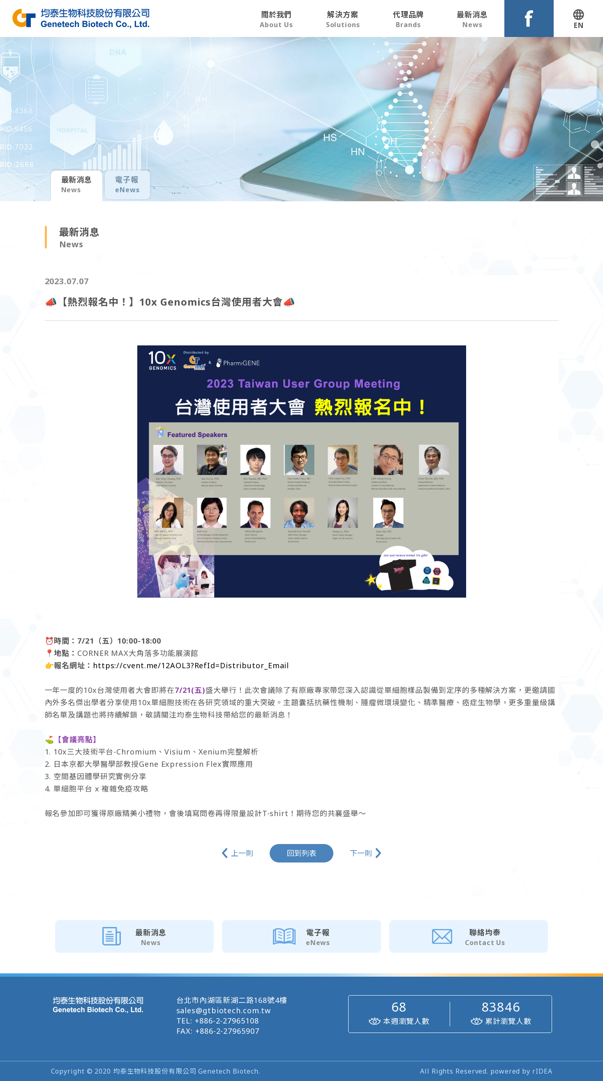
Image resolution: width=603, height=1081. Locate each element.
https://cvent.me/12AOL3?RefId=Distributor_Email (191, 665)
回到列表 (302, 853)
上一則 (242, 853)
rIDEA (542, 1071)
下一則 (361, 853)
